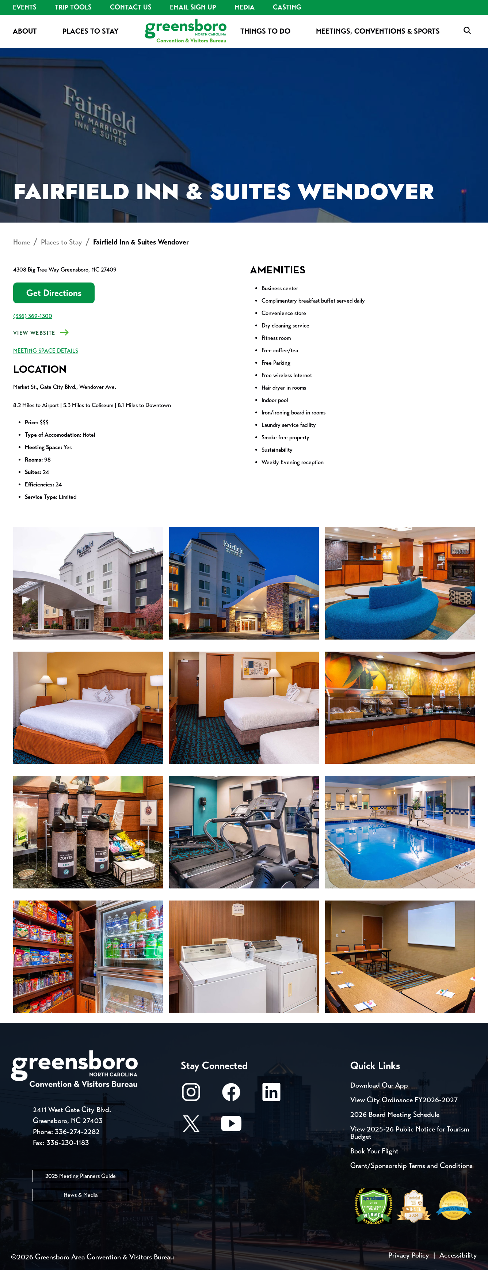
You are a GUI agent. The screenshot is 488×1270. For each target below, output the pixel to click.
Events (25, 7)
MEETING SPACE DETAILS (45, 350)
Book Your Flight (374, 1151)
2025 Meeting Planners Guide (80, 1175)
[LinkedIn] (271, 1095)
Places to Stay (90, 31)
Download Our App (379, 1085)
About (25, 31)
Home (21, 242)
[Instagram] (191, 1095)
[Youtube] (231, 1127)
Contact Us (131, 7)
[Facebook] (231, 1095)
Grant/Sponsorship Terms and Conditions (411, 1165)
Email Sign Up (193, 7)
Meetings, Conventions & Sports (378, 31)
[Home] (185, 31)
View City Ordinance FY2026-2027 (404, 1099)
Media (245, 7)
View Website (34, 333)
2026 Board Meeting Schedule (394, 1114)
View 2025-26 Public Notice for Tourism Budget (409, 1133)
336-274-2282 (77, 1131)
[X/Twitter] (191, 1127)
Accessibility (458, 1255)
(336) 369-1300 (32, 315)
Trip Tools (73, 7)
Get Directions (53, 293)
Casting (287, 7)
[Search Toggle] (467, 31)
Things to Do (265, 31)
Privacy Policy (408, 1255)
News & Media (81, 1194)
